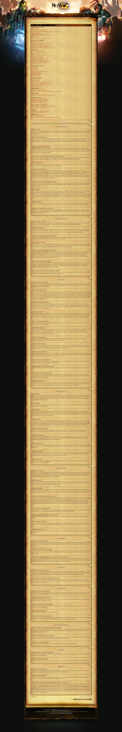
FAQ (86, 15)
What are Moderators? (35, 79)
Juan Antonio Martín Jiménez (72, 709)
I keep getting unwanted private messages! (40, 90)
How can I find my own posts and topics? (39, 102)
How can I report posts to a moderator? (39, 60)
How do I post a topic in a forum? (38, 50)
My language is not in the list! (37, 44)
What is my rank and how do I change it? (39, 46)
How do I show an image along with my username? (41, 45)
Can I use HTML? (34, 68)
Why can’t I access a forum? (37, 57)
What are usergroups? (35, 80)
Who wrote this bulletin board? (37, 115)
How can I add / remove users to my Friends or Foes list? (43, 95)
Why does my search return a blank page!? (40, 100)
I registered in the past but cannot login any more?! (41, 35)
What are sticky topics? (36, 73)
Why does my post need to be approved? (39, 62)
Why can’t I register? (35, 37)
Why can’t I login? (34, 28)
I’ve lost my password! (35, 32)
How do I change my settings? (37, 41)
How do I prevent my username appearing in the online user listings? (45, 31)
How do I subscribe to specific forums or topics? (41, 107)
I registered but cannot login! (37, 33)
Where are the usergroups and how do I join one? (41, 81)
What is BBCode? (34, 66)
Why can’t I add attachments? (37, 58)
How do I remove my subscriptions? (38, 108)
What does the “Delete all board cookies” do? (40, 38)
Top (31, 134)
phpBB (56, 713)
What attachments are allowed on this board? (40, 111)
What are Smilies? (35, 69)
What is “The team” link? (36, 86)
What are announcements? (36, 72)
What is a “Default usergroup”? (37, 85)
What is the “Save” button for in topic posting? (40, 61)
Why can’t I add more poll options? (38, 55)
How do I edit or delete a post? (37, 51)
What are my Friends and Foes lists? (38, 94)
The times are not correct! (36, 42)
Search (90, 15)
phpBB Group (68, 670)
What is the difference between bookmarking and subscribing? (44, 106)
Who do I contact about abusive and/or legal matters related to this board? (46, 117)
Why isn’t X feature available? (37, 116)
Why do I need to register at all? (37, 29)
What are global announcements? (38, 71)
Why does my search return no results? (39, 99)
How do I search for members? (37, 101)
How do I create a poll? (36, 54)
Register (37, 15)
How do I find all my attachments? (38, 112)
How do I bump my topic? (36, 63)
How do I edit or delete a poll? (37, 56)
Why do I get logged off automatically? (39, 30)
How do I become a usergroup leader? (39, 83)
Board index (33, 19)
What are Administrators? (36, 78)
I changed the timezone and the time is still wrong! (41, 43)
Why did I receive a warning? (37, 59)
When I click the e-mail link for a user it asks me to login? (42, 47)
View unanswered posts (34, 22)
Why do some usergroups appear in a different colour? (42, 84)
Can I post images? (35, 70)
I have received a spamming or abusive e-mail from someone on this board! (46, 91)
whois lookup (64, 685)
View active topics (43, 22)
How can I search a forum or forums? (38, 98)
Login (33, 15)
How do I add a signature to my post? (38, 53)
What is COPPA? (34, 36)
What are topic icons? (35, 75)
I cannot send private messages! (37, 89)
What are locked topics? (36, 74)
